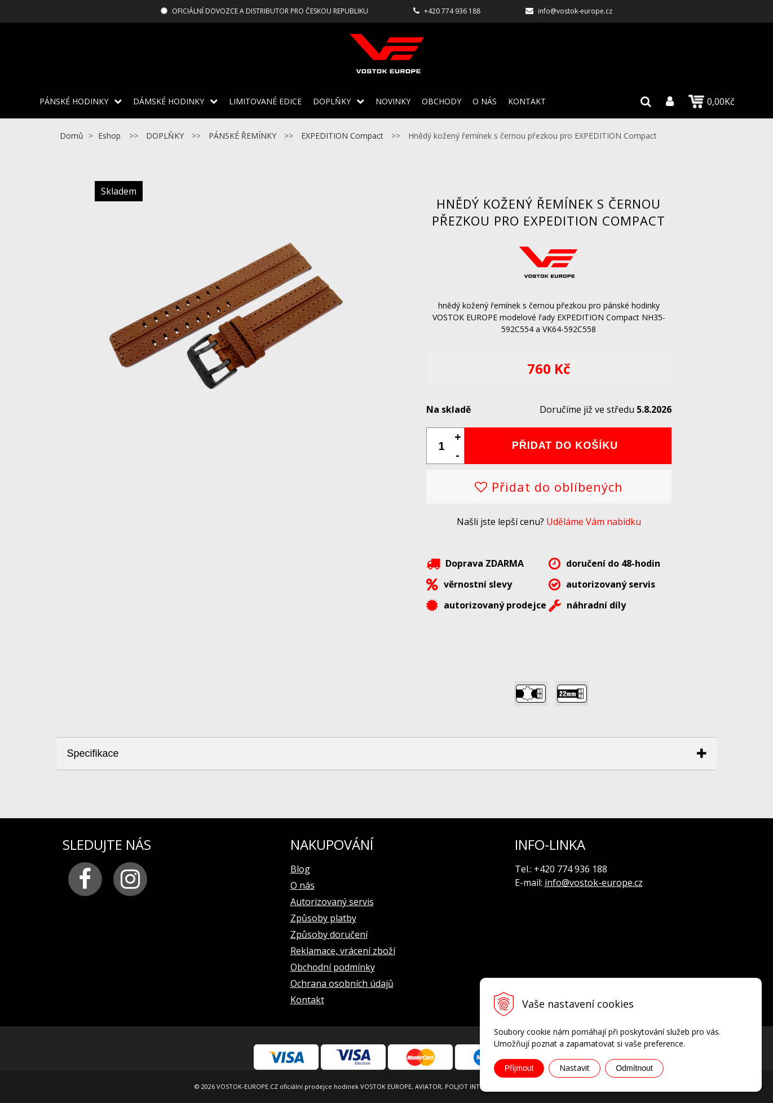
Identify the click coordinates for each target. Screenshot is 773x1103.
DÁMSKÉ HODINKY (168, 101)
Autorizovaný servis (332, 901)
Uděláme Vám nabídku (593, 521)
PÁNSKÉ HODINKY (73, 101)
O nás (484, 101)
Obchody (441, 101)
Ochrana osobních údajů (342, 983)
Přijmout (519, 1068)
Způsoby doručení (329, 934)
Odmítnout (634, 1068)
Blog (300, 869)
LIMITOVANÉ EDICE (265, 101)
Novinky (393, 101)
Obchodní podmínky (332, 967)
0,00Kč (711, 101)
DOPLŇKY (332, 101)
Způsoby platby (323, 918)
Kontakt (527, 101)
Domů (71, 135)
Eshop (109, 135)
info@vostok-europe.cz (575, 11)
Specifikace (93, 753)
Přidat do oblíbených (549, 486)
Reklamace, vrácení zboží (342, 951)
